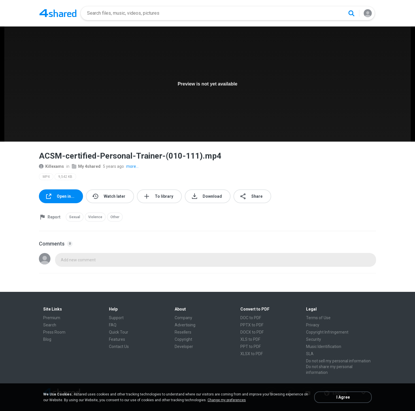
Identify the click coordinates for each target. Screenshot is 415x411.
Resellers (183, 332)
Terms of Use (318, 317)
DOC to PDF (250, 317)
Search (49, 325)
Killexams (51, 166)
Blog (47, 339)
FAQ (112, 325)
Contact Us (119, 346)
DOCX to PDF (252, 332)
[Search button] (351, 13)
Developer (184, 346)
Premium (51, 317)
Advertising (185, 325)
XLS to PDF (250, 339)
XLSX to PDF (251, 353)
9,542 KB (65, 177)
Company (183, 317)
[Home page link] (57, 13)
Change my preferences (226, 400)
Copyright (183, 339)
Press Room (54, 332)
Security (313, 339)
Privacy (312, 325)
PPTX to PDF (251, 325)
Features (117, 339)
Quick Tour (118, 332)
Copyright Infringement (327, 332)
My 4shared (86, 166)
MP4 (46, 177)
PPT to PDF (250, 346)
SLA (310, 353)
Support (116, 317)
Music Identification (323, 346)
